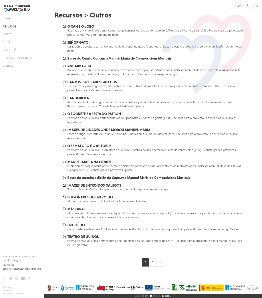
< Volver (6, 18)
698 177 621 (8, 265)
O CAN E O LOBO (80, 26)
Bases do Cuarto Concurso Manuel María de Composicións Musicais (119, 58)
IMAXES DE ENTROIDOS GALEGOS (94, 185)
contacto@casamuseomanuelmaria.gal (22, 268)
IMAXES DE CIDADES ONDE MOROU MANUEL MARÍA (108, 130)
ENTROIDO (76, 225)
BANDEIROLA (78, 98)
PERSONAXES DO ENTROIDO (90, 197)
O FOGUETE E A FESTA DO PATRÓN (94, 114)
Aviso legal (7, 287)
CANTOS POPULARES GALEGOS (92, 82)
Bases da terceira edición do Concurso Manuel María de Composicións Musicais (128, 178)
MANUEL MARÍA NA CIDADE (89, 162)
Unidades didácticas (17, 57)
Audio (7, 42)
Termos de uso (9, 290)
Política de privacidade (13, 293)
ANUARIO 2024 (79, 66)
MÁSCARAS (76, 209)
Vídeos (7, 34)
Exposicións (11, 50)
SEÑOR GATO (77, 42)
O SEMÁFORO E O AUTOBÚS (89, 146)
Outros (8, 65)
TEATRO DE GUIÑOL (83, 237)
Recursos (9, 26)
